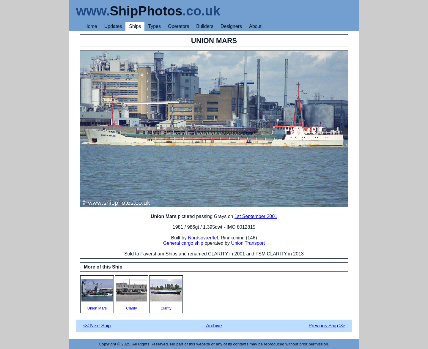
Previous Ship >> (327, 325)
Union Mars (97, 294)
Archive (214, 325)
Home (90, 26)
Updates (113, 26)
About (255, 26)
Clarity (131, 294)
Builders (204, 26)
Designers (231, 26)
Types (154, 26)
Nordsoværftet (203, 237)
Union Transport (248, 243)
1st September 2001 (256, 216)
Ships (135, 26)
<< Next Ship (97, 325)
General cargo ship (183, 243)
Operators (178, 26)
